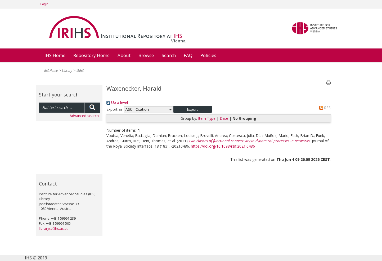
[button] (192, 109)
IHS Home (54, 55)
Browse (146, 55)
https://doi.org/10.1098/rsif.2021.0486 (223, 146)
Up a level (117, 102)
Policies (208, 55)
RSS (324, 107)
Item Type (206, 118)
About (124, 55)
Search (169, 55)
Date (224, 118)
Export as (114, 109)
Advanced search (84, 115)
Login (44, 4)
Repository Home (91, 55)
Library (67, 70)
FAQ (188, 55)
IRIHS (80, 70)
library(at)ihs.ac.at (53, 228)
